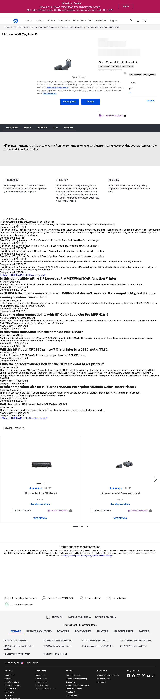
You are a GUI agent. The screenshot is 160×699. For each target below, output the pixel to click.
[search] (131, 20)
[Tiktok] (153, 675)
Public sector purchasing (45, 689)
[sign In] (144, 20)
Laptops (28, 20)
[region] (81, 89)
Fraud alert (70, 692)
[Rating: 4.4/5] (40, 488)
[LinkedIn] (128, 675)
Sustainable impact (12, 685)
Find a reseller (41, 682)
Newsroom (9, 692)
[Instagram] (138, 675)
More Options (69, 101)
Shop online (40, 675)
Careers (8, 679)
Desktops (40, 20)
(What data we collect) (57, 87)
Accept (90, 101)
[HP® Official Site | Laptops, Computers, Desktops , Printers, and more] (15, 20)
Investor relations (12, 682)
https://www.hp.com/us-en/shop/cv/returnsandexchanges (88, 556)
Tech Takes (9, 695)
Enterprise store (42, 685)
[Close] (125, 73)
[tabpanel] (80, 647)
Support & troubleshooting (76, 679)
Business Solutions (97, 20)
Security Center (72, 695)
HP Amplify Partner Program (107, 675)
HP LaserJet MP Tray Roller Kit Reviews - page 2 (22, 275)
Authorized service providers (77, 685)
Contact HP (9, 675)
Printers (51, 20)
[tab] (16, 631)
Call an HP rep (41, 679)
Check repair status (74, 689)
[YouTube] (148, 675)
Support (113, 20)
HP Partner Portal (103, 679)
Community (70, 682)
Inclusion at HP (11, 689)
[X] (143, 675)
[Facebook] (133, 675)
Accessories (64, 20)
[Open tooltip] (70, 511)
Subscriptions (79, 20)
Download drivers (73, 675)
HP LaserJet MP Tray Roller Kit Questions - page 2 (23, 418)
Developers (101, 682)
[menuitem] (28, 20)
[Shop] (126, 6)
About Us (9, 670)
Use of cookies (50, 93)
